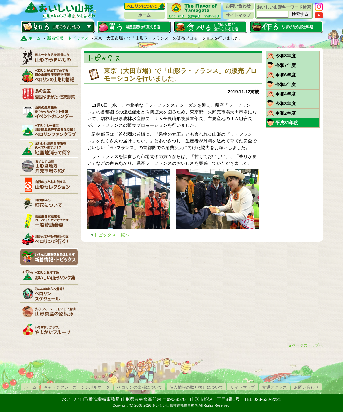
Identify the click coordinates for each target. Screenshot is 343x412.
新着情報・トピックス (68, 38)
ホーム (144, 15)
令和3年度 (285, 103)
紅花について (49, 203)
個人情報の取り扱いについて (196, 387)
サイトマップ (238, 15)
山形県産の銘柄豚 (49, 312)
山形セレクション (49, 184)
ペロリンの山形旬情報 (49, 75)
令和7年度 (285, 65)
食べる (210, 27)
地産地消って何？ (49, 148)
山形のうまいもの (49, 57)
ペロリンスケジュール (49, 293)
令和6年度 (285, 74)
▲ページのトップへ (306, 345)
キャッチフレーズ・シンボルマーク (77, 387)
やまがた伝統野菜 (49, 94)
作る (286, 27)
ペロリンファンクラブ (49, 130)
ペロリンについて (144, 6)
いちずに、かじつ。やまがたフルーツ (49, 330)
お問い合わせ (238, 6)
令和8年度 (285, 55)
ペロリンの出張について (139, 387)
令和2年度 (285, 113)
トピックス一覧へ (111, 234)
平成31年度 (286, 122)
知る (58, 27)
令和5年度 (285, 84)
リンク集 (49, 275)
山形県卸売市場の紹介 (49, 166)
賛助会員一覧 (49, 221)
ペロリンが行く (49, 239)
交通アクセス (274, 387)
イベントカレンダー (49, 112)
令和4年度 (285, 94)
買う (134, 27)
